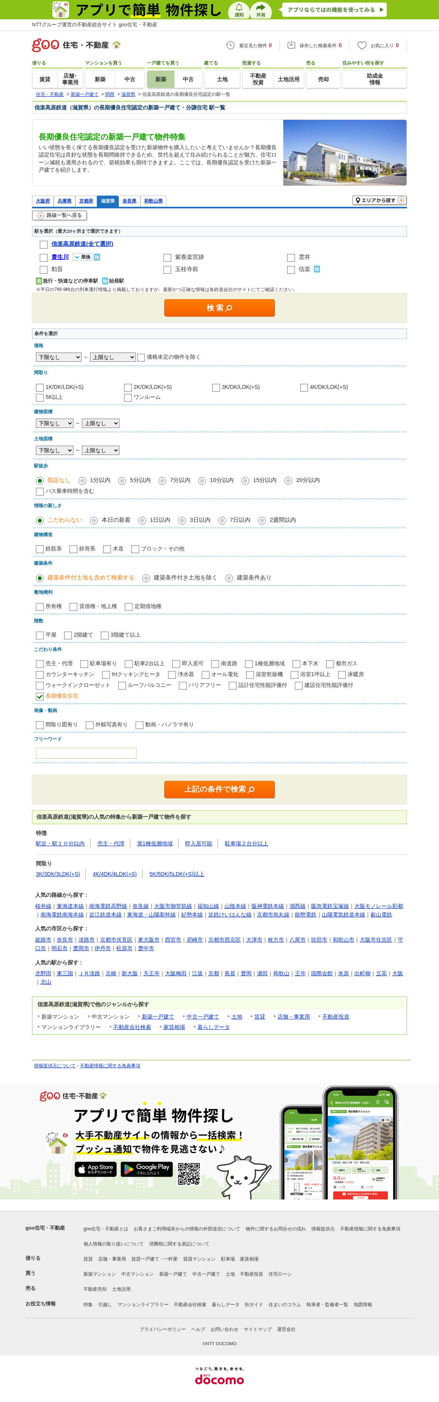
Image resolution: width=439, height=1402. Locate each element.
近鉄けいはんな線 (230, 914)
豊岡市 (81, 948)
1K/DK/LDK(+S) (64, 387)
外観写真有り (111, 724)
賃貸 (259, 1017)
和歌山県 (153, 200)
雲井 (304, 257)
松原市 (124, 948)
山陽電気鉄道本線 (343, 914)
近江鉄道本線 (105, 914)
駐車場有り (103, 663)
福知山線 (208, 906)
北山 (46, 982)
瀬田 (262, 973)
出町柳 (362, 973)
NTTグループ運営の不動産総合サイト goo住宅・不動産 (94, 24)
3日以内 (200, 519)
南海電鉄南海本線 (62, 914)
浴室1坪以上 (315, 674)
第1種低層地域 (155, 843)
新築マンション (99, 1274)
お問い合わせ (224, 1329)
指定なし (59, 480)
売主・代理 (59, 663)
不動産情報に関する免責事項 (110, 1065)
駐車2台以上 (149, 663)
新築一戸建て (158, 1017)
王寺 (300, 973)
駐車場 (228, 1259)
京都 (213, 973)
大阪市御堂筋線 (173, 906)
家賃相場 (174, 1027)
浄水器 (186, 674)
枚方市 (276, 940)
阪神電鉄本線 (268, 906)
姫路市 (43, 940)
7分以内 (180, 480)
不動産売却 (95, 1289)
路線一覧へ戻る (59, 215)
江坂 (197, 973)
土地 (236, 1017)
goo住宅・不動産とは (105, 1229)
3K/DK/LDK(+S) (241, 387)
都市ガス (346, 663)
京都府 (86, 200)
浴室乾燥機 (269, 674)
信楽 (304, 269)
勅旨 (57, 269)
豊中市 (146, 948)
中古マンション (137, 1274)
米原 (343, 973)
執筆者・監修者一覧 (327, 1304)
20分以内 (308, 480)
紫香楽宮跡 (189, 257)
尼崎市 (195, 940)
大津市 (254, 940)
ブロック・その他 (162, 548)
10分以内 (222, 480)
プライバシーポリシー (163, 1329)
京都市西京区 (224, 940)
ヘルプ (198, 1329)
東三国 (65, 973)
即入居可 (193, 663)
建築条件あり (254, 577)
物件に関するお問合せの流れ (276, 1229)
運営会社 (286, 1329)
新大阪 (130, 973)
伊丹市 (103, 948)
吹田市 (319, 940)
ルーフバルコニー (149, 685)
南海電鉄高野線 (108, 906)
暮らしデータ (213, 1027)
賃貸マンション (199, 1259)
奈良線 (141, 906)
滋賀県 (108, 200)
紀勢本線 (192, 914)
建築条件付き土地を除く (186, 577)
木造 (118, 548)
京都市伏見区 (116, 940)
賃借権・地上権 (98, 606)
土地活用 (121, 1289)
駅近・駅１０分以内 (60, 843)
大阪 (397, 973)
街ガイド (254, 1304)
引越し (105, 1304)
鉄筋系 (54, 548)
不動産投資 (335, 1017)
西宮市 (173, 940)
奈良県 (129, 200)
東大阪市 (149, 940)
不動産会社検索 (132, 1027)
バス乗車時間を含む (70, 491)
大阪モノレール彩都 (378, 906)
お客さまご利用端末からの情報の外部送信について (187, 1229)
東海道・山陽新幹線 (151, 914)
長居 (230, 973)
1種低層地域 (270, 663)
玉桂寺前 (186, 269)
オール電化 (224, 674)
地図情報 (363, 1304)
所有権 (54, 606)
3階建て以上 (126, 635)
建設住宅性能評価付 (329, 685)
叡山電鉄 (381, 914)
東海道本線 (70, 906)
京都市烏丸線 (273, 914)
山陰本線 (235, 906)
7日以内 (240, 519)
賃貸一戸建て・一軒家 (154, 1259)
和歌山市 (343, 940)
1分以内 (100, 480)
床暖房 (356, 674)
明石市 (59, 948)
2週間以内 (283, 519)
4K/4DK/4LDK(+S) (115, 874)
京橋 (110, 973)
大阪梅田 (176, 973)
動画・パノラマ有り (169, 724)
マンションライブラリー (142, 1304)
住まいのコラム (285, 1304)
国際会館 (322, 973)
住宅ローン (280, 1274)
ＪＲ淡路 (89, 973)
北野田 (43, 973)
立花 (381, 973)
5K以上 (54, 397)
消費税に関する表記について (179, 1244)
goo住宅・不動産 (45, 1228)
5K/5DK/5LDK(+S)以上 (177, 874)
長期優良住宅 (62, 696)
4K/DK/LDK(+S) (329, 387)
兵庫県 (64, 200)
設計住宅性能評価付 (262, 685)
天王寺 (151, 973)
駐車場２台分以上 (246, 843)
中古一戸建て (203, 1017)
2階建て (83, 635)
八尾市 (297, 940)
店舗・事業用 (293, 1017)
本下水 (310, 663)
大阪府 (43, 200)
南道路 (229, 663)
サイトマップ (258, 1329)
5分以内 (140, 480)
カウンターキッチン (70, 674)
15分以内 (265, 480)
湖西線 (297, 906)
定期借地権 (148, 606)
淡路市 (86, 940)
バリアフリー (205, 685)
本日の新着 (116, 519)
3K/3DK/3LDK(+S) (58, 874)
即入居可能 (198, 843)
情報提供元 (323, 1229)
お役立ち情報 (41, 1304)
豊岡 (246, 973)
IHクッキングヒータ (136, 674)
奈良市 (65, 940)
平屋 (51, 635)
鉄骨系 (87, 548)
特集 (88, 1304)
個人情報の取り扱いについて (113, 1244)
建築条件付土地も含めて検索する (91, 577)
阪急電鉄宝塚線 (330, 906)
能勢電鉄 (305, 914)
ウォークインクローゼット (78, 685)
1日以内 (160, 519)
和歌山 (281, 973)
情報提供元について (55, 1065)
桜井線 (43, 906)
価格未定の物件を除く (174, 357)
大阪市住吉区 (376, 940)
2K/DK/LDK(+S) (153, 387)
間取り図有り (62, 724)
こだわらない (65, 519)
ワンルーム (147, 397)
